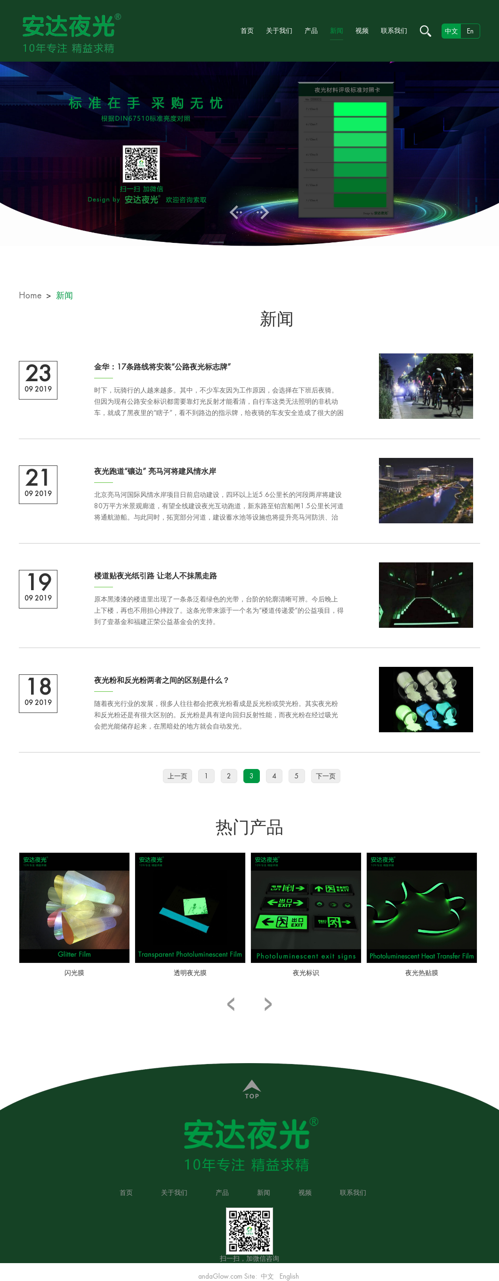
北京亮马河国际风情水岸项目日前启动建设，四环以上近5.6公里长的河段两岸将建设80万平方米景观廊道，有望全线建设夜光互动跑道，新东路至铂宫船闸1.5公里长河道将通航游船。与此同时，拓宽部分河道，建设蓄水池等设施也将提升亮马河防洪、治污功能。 (219, 507)
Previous (236, 212)
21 (38, 478)
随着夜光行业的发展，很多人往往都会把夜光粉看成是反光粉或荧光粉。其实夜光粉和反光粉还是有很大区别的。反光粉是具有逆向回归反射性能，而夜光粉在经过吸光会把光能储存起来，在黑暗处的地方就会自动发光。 (216, 714)
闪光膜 (74, 972)
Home (30, 295)
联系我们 (394, 30)
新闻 (336, 30)
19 (38, 583)
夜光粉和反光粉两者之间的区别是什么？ (162, 680)
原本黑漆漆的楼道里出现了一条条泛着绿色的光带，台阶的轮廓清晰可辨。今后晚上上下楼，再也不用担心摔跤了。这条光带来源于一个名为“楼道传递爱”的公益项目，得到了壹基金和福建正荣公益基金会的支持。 (219, 610)
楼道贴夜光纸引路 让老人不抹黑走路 (155, 576)
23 (38, 374)
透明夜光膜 (190, 972)
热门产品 (249, 827)
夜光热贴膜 (421, 972)
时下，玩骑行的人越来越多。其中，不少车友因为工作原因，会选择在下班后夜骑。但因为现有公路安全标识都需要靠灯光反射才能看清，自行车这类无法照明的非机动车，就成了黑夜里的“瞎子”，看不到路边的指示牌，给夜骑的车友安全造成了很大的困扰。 (219, 402)
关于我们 (279, 30)
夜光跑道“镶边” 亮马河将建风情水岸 (155, 471)
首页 (247, 30)
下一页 (326, 776)
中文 (267, 1276)
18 (38, 687)
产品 (311, 30)
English (289, 1276)
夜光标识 (306, 972)
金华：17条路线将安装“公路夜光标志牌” (162, 367)
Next (263, 212)
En (470, 31)
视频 (362, 30)
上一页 (177, 776)
